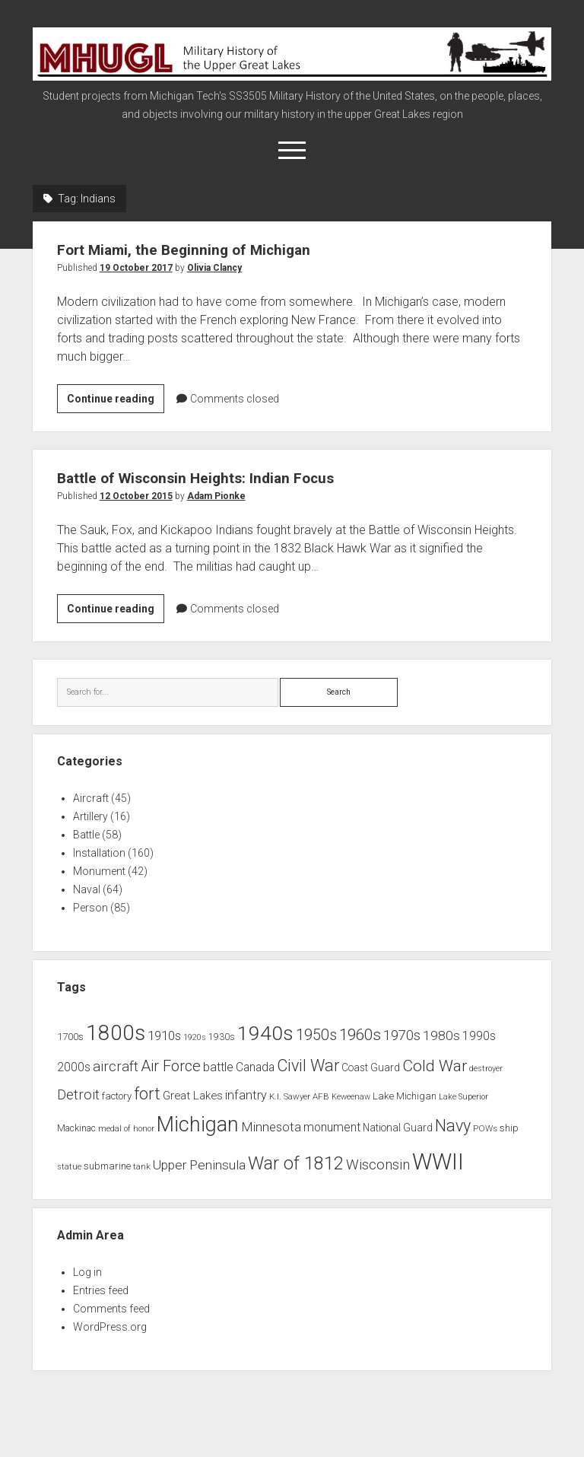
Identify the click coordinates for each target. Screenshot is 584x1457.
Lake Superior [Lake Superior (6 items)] (463, 1097)
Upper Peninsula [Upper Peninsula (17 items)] (199, 1164)
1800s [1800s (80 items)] (115, 1032)
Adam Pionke (216, 496)
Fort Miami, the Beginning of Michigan (195, 249)
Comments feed (111, 1309)
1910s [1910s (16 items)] (164, 1035)
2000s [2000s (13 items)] (73, 1067)
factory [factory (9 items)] (117, 1096)
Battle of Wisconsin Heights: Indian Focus (208, 478)
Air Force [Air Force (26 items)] (171, 1066)
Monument (99, 871)
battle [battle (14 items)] (218, 1067)
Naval (86, 889)
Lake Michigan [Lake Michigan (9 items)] (404, 1096)
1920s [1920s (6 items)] (194, 1037)
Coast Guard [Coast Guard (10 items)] (370, 1067)
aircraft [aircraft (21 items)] (115, 1066)
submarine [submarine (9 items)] (107, 1166)
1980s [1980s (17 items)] (441, 1035)
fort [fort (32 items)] (147, 1093)
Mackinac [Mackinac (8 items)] (76, 1128)
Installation (99, 853)
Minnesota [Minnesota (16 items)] (271, 1126)
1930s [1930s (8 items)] (221, 1037)
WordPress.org (110, 1327)
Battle (86, 835)
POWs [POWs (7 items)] (485, 1128)
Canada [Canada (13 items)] (255, 1067)
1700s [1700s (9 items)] (70, 1036)
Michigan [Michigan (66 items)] (198, 1124)
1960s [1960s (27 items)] (360, 1035)
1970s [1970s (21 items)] (402, 1035)
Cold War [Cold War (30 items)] (434, 1065)
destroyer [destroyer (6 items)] (486, 1069)
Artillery (90, 816)
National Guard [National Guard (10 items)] (398, 1127)
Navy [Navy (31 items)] (453, 1125)
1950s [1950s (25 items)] (316, 1035)
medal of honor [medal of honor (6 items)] (126, 1129)
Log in (87, 1272)
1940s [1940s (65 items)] (265, 1033)
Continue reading (115, 401)
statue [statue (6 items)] (69, 1167)
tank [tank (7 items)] (142, 1166)
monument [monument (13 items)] (331, 1127)
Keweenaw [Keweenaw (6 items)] (351, 1097)
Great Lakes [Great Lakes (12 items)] (193, 1095)
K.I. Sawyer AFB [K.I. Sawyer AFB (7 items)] (299, 1096)
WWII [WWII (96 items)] (438, 1162)
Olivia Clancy (214, 267)
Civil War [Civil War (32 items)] (308, 1065)
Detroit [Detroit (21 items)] (78, 1094)
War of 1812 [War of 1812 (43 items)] (296, 1163)
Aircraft (91, 798)
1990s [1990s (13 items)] (479, 1036)
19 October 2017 (136, 267)
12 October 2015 (136, 496)
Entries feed (101, 1290)
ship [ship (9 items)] (509, 1128)
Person (90, 908)
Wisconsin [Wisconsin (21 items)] (378, 1164)
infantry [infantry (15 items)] (246, 1095)
